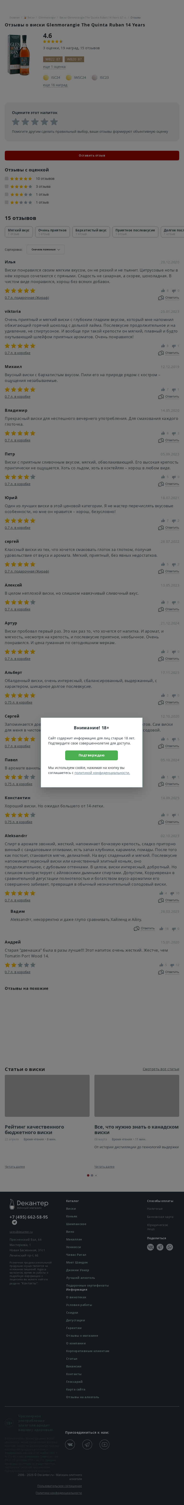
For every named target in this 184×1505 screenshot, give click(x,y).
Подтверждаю (92, 755)
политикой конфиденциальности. (102, 772)
